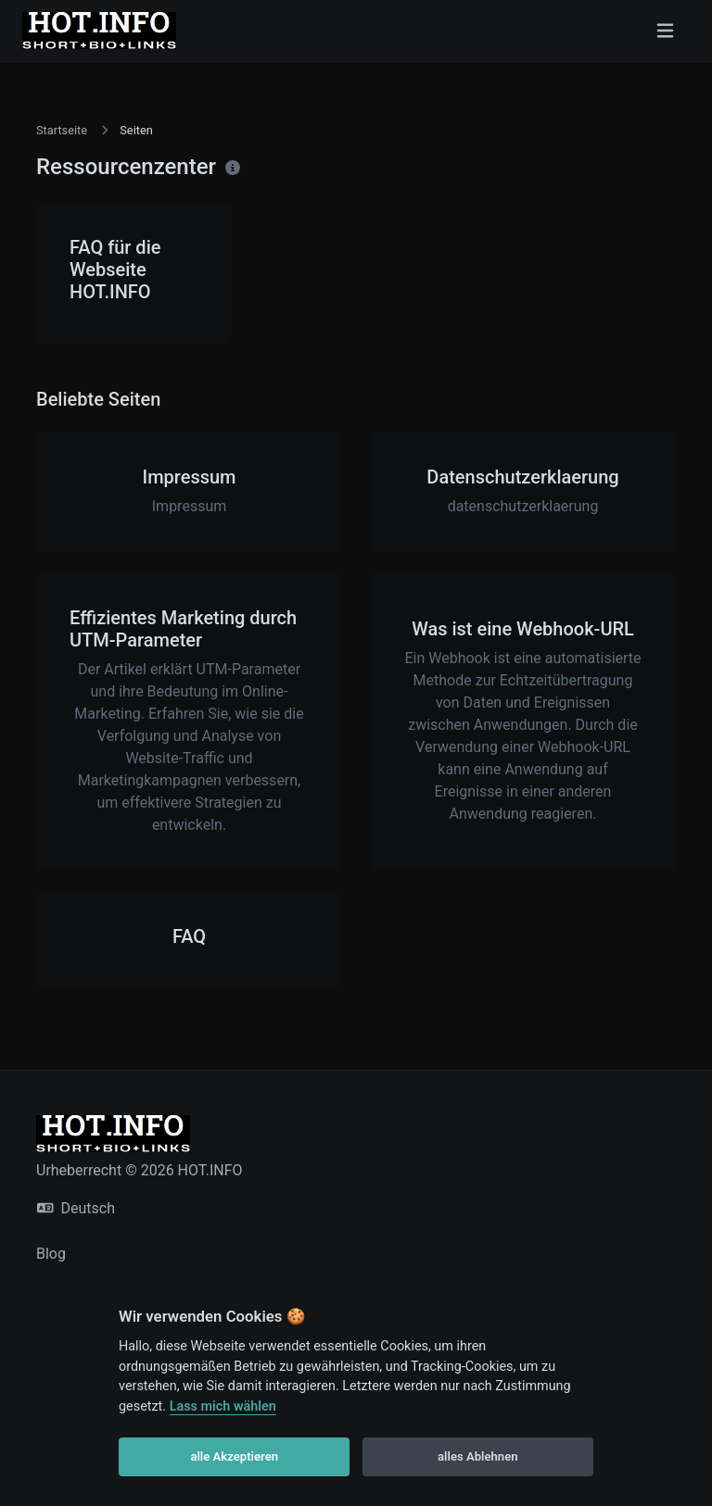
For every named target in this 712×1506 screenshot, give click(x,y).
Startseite (61, 130)
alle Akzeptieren (234, 1456)
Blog (51, 1253)
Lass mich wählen (223, 1406)
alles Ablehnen (478, 1456)
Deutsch (76, 1208)
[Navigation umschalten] (665, 30)
